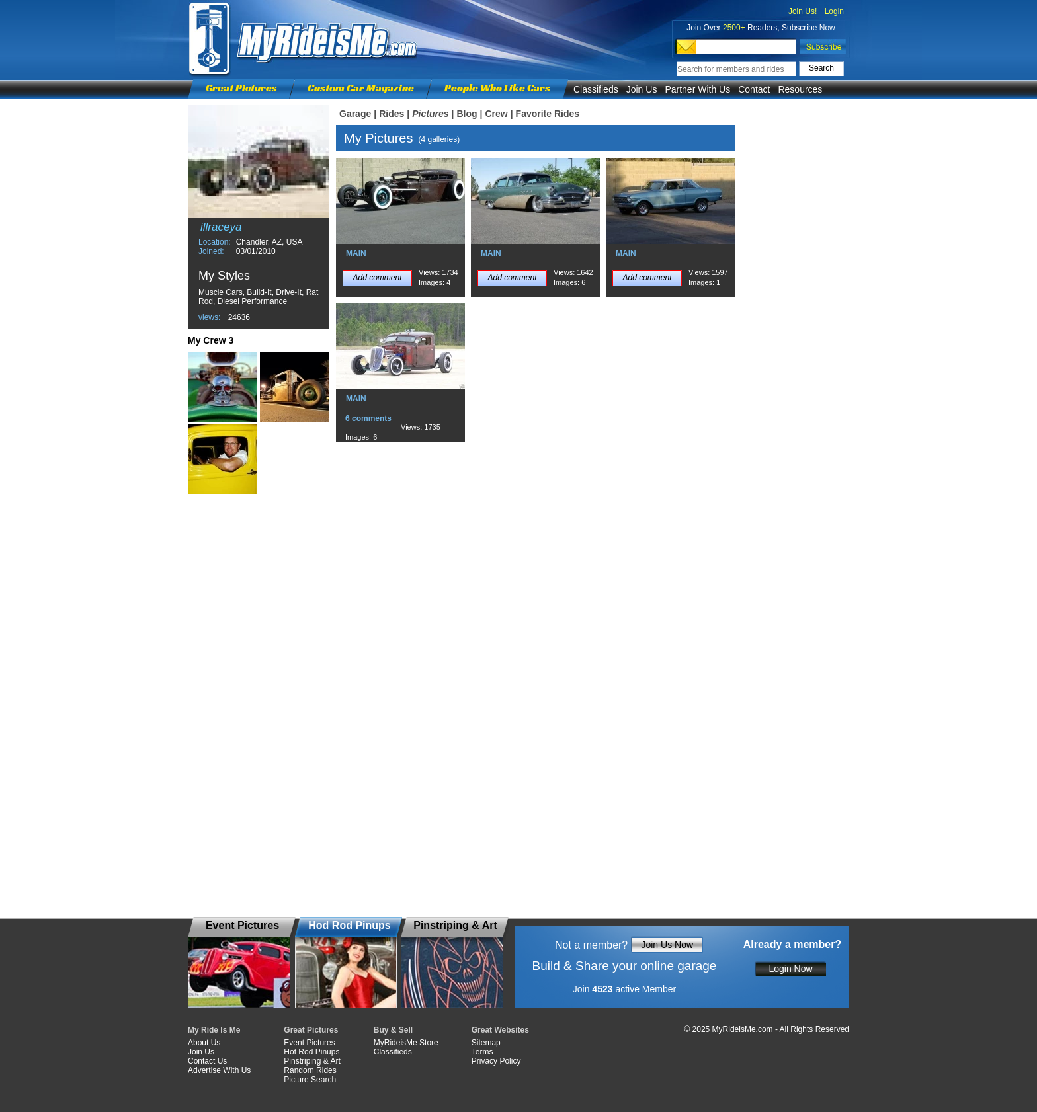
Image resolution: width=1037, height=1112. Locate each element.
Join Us (641, 89)
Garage (355, 113)
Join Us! (802, 11)
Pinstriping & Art (312, 1061)
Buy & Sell (393, 1030)
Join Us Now (667, 944)
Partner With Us (697, 89)
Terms (482, 1051)
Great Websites (500, 1030)
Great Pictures (241, 88)
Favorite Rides (547, 113)
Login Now (790, 968)
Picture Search (310, 1079)
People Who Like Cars (497, 88)
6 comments (368, 418)
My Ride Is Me (214, 1030)
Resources (800, 89)
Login (834, 11)
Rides (391, 113)
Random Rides (310, 1070)
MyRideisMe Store (406, 1042)
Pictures (430, 113)
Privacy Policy (496, 1061)
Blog (466, 113)
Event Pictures (309, 1042)
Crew (496, 113)
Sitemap (486, 1042)
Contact (754, 89)
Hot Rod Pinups (311, 1051)
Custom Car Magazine (361, 88)
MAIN (356, 253)
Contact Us (207, 1061)
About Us (204, 1042)
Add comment (377, 277)
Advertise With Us (219, 1070)
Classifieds (595, 89)
